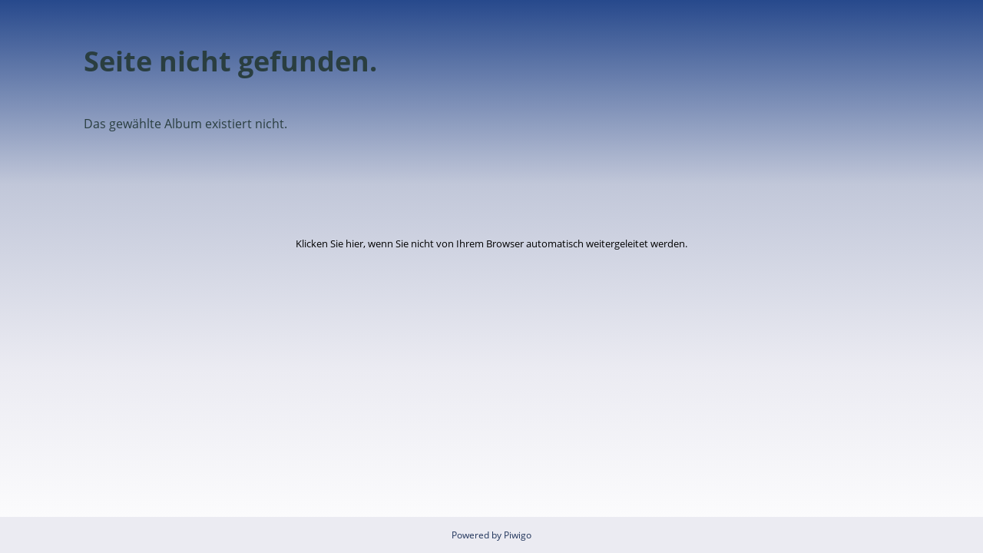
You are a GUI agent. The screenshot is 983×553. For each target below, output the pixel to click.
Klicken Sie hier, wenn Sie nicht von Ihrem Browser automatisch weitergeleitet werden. (491, 243)
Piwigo (517, 534)
